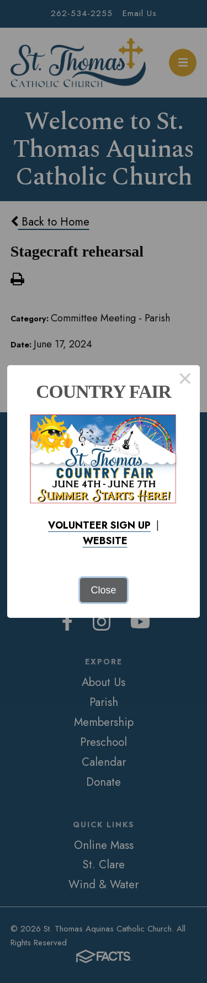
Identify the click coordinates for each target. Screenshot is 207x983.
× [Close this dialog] (185, 380)
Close (103, 590)
